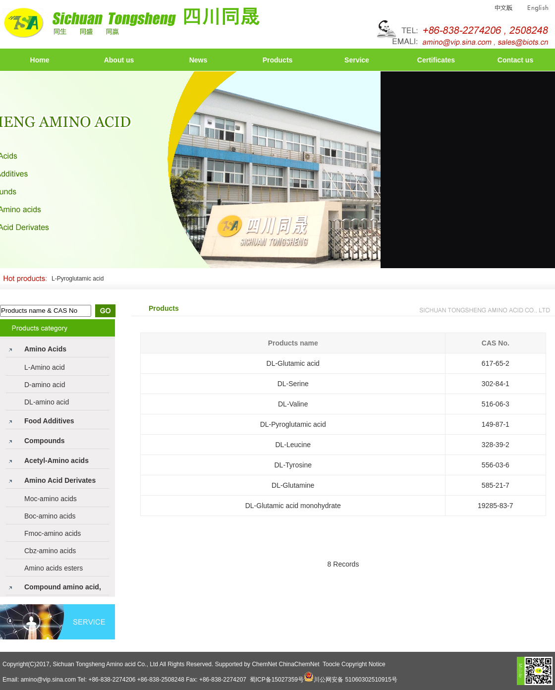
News (198, 60)
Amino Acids (45, 349)
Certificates (436, 60)
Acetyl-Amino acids (56, 460)
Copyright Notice (363, 664)
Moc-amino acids (50, 499)
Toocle (331, 664)
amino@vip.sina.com (48, 679)
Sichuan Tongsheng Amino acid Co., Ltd (105, 664)
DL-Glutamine (293, 485)
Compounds (44, 441)
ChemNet (264, 664)
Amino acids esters (53, 568)
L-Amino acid (44, 367)
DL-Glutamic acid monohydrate (293, 506)
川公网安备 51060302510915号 (355, 679)
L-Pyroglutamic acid (78, 278)
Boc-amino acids (50, 516)
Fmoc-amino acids (52, 533)
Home (40, 60)
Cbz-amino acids (50, 551)
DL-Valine (293, 404)
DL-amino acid (46, 402)
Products (278, 60)
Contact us (515, 60)
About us (119, 60)
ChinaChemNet (298, 664)
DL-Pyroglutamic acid (293, 424)
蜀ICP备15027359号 (277, 679)
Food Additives (49, 421)
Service (356, 60)
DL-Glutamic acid (293, 363)
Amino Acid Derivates (60, 480)
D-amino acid (44, 385)
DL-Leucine (293, 445)
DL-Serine (293, 384)
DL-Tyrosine (292, 465)
